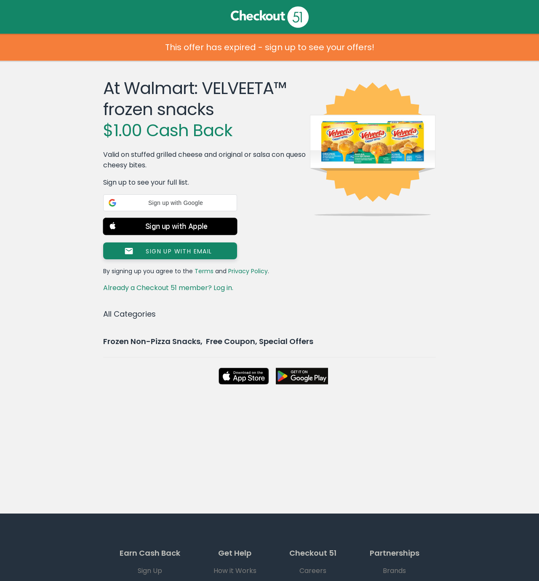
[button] (170, 202)
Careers (312, 571)
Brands (394, 571)
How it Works (234, 571)
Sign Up (150, 571)
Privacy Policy (248, 271)
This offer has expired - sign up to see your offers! (269, 47)
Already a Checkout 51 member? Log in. (168, 288)
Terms (204, 271)
